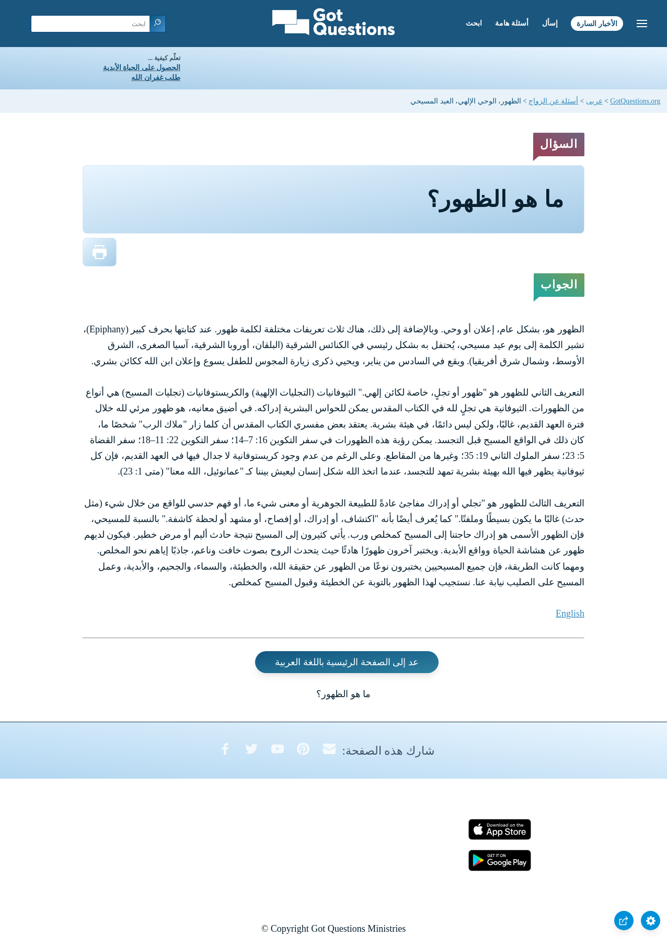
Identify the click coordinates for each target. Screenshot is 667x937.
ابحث (474, 23)
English (570, 613)
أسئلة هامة (511, 23)
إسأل (550, 23)
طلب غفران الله (155, 78)
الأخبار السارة (597, 23)
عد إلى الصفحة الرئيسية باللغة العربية (347, 662)
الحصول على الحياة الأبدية (141, 68)
